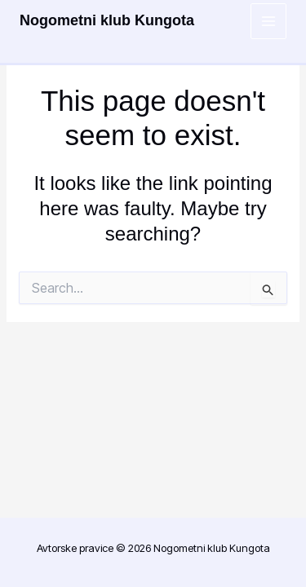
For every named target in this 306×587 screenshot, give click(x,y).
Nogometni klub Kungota (107, 20)
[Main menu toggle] (269, 21)
